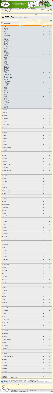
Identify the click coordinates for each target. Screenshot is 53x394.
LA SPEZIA (5, 55)
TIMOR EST (4, 348)
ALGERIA (4, 172)
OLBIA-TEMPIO (6, 83)
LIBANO (4, 247)
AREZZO (5, 94)
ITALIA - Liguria (5, 53)
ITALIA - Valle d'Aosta (6, 102)
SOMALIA (4, 336)
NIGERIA (4, 287)
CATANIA (5, 87)
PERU (4, 299)
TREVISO (5, 106)
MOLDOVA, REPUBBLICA (6, 261)
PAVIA (4, 62)
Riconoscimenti (26, 391)
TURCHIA (4, 353)
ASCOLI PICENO (6, 65)
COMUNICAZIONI (5, 8)
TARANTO (5, 79)
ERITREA (4, 178)
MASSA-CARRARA (6, 97)
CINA (4, 155)
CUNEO (5, 72)
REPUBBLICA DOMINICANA (6, 170)
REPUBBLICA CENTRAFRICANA (7, 147)
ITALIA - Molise (5, 68)
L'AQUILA (5, 28)
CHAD (4, 342)
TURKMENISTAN (5, 350)
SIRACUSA (5, 90)
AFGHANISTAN (5, 112)
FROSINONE (5, 50)
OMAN (4, 296)
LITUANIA (4, 253)
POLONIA (4, 305)
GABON (4, 187)
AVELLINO (5, 37)
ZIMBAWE (4, 376)
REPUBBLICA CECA (5, 164)
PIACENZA (5, 43)
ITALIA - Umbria (5, 100)
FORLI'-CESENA (6, 41)
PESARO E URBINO (6, 67)
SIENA (4, 99)
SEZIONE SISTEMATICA (18, 8)
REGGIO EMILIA (6, 45)
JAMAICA (4, 227)
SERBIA (4, 316)
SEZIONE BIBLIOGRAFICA (31, 8)
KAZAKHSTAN (5, 244)
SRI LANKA (4, 250)
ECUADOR (4, 173)
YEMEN (4, 370)
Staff (20, 391)
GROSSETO (5, 95)
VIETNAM (4, 368)
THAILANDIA (5, 345)
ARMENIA (4, 115)
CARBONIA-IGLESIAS (6, 81)
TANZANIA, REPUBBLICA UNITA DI (7, 356)
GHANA (4, 196)
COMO (5, 58)
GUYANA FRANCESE (6, 195)
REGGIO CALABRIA (6, 35)
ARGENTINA (5, 118)
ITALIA (4, 26)
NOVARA (5, 73)
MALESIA (4, 279)
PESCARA (5, 29)
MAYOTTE (4, 371)
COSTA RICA (5, 158)
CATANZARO (5, 34)
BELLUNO (5, 104)
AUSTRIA (4, 121)
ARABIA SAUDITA (5, 319)
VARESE (5, 63)
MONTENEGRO (5, 262)
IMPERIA (5, 54)
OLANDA (4, 290)
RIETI (4, 51)
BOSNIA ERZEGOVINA (6, 124)
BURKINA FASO (5, 129)
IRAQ (4, 224)
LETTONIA (4, 256)
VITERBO (5, 52)
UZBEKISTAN (5, 365)
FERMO (5, 66)
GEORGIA (4, 193)
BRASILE (4, 138)
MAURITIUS (4, 273)
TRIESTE (5, 48)
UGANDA (4, 359)
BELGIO (4, 127)
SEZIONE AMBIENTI (24, 8)
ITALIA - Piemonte (5, 70)
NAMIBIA (4, 282)
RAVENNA (5, 44)
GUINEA (4, 201)
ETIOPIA (4, 181)
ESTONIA (4, 175)
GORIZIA (5, 47)
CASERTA (5, 38)
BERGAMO (5, 57)
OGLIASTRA (5, 82)
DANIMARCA (5, 167)
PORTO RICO (5, 307)
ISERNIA (5, 69)
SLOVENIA (4, 328)
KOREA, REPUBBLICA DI (6, 239)
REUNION (4, 313)
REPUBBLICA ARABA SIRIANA (7, 339)
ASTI (4, 71)
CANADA (4, 144)
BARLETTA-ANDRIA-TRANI (7, 77)
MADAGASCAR (5, 264)
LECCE (5, 78)
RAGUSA (5, 89)
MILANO (5, 61)
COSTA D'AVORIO (5, 150)
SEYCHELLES (5, 322)
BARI (4, 76)
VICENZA (5, 107)
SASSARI (5, 84)
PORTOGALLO (5, 310)
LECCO (5, 59)
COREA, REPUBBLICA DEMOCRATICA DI (8, 238)
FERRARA (5, 42)
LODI (4, 60)
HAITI (4, 213)
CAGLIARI (5, 80)
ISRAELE (4, 221)
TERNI (5, 101)
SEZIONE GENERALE (11, 8)
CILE (4, 152)
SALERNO (5, 39)
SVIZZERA (4, 327)
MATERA (5, 31)
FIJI (3, 184)
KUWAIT (4, 241)
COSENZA (5, 33)
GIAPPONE (4, 230)
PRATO (5, 98)
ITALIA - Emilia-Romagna (6, 40)
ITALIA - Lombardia (5, 56)
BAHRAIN (4, 132)
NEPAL (4, 293)
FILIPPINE (4, 302)
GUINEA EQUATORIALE (6, 204)
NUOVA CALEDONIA (5, 284)
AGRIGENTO (5, 86)
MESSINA (5, 88)
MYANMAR (4, 267)
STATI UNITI (4, 362)
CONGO (4, 149)
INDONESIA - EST (5, 218)
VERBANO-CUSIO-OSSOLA (7, 74)
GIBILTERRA (5, 198)
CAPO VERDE (5, 161)
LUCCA (5, 96)
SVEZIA (4, 325)
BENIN (4, 135)
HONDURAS (5, 210)
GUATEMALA (5, 207)
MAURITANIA (5, 270)
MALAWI (4, 276)
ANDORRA (4, 109)
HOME (1, 8)
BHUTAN (4, 141)
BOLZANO (5, 92)
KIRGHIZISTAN (5, 233)
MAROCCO (4, 259)
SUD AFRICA (5, 373)
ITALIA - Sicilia (5, 85)
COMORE (4, 236)
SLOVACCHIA (5, 330)
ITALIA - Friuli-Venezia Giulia (6, 46)
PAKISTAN (4, 304)
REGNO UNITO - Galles (6, 190)
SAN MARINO (5, 333)
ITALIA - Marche (5, 64)
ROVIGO (5, 105)
